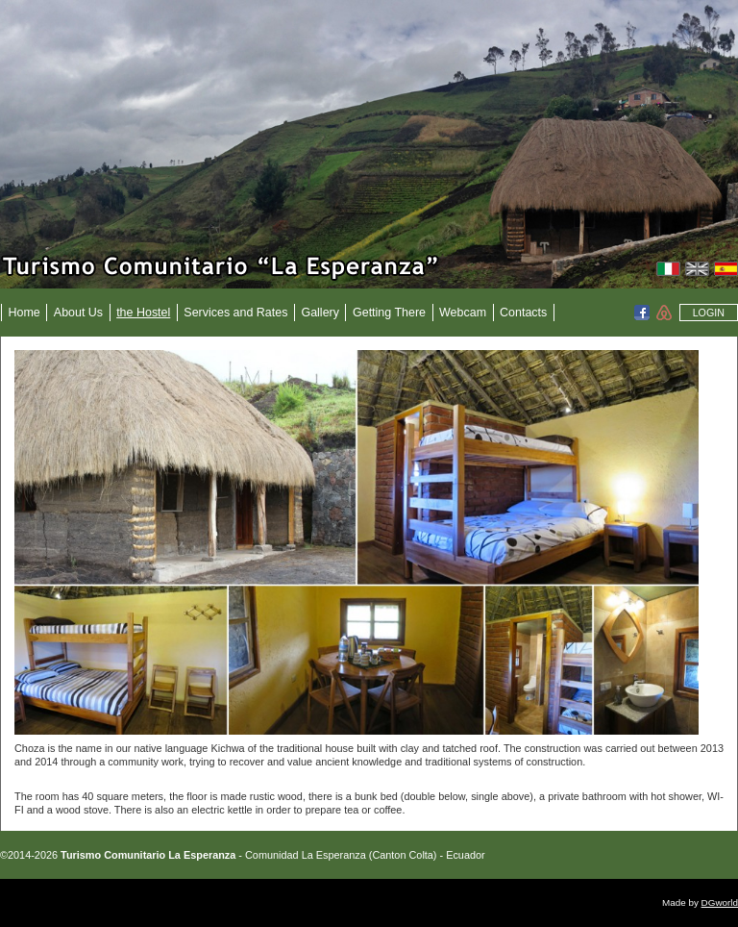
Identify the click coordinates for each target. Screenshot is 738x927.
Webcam (462, 312)
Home (24, 312)
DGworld (719, 902)
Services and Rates (235, 312)
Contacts (523, 312)
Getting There (389, 312)
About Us (78, 312)
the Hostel (143, 312)
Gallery (320, 312)
